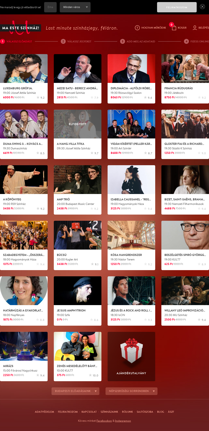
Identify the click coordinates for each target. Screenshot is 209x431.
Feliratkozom (68, 412)
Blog (160, 412)
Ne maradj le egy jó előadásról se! (20, 7)
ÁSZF (171, 412)
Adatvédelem (44, 412)
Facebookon (104, 421)
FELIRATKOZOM (176, 7)
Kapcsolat (89, 412)
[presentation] (123, 10)
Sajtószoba (145, 412)
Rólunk (127, 412)
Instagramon (123, 421)
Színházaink (109, 412)
